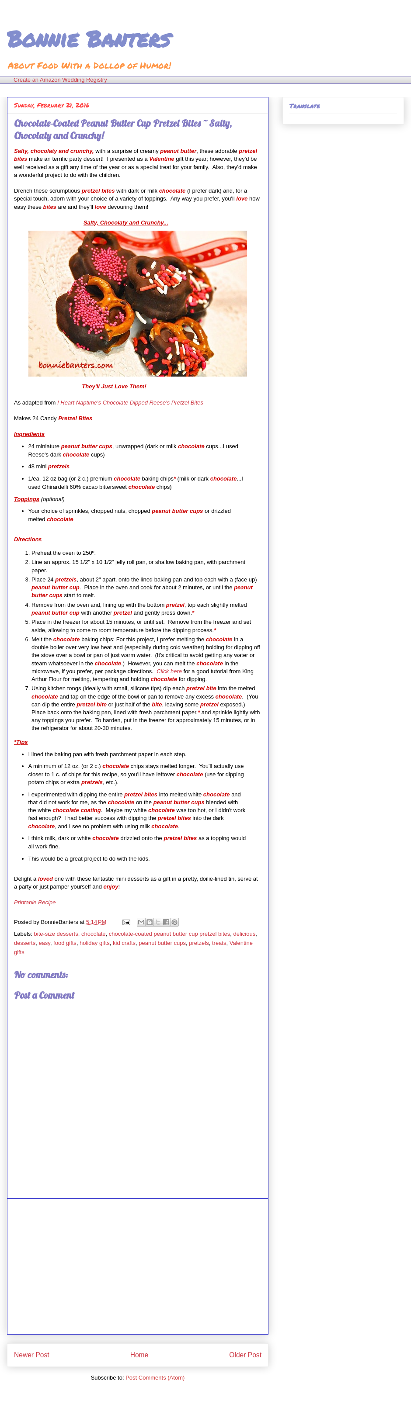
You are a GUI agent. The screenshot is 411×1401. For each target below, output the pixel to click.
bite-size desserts (56, 934)
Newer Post (31, 1355)
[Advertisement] (137, 1266)
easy (44, 943)
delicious (244, 934)
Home (139, 1355)
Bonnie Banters (88, 38)
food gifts (65, 943)
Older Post (245, 1355)
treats (219, 943)
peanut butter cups (162, 943)
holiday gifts (95, 943)
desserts (24, 943)
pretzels (199, 943)
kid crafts (124, 943)
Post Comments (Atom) (155, 1377)
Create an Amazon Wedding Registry (60, 79)
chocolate (93, 934)
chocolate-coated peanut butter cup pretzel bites (169, 934)
